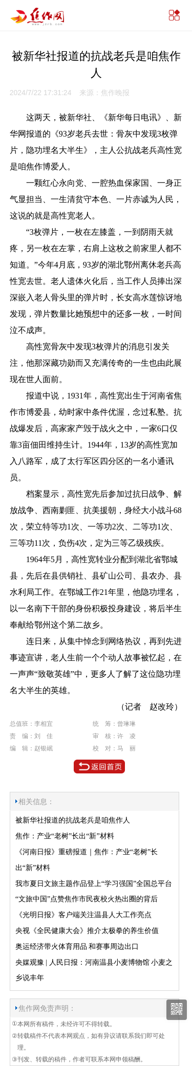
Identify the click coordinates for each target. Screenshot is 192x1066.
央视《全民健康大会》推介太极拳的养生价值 (87, 931)
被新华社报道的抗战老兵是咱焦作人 (72, 820)
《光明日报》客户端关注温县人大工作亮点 (83, 915)
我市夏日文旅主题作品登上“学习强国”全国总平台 (93, 883)
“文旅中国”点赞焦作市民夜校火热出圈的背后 (86, 899)
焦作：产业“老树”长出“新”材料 (64, 836)
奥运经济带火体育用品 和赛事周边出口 (77, 946)
